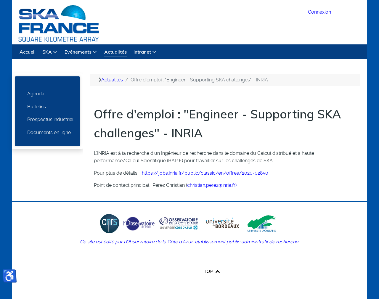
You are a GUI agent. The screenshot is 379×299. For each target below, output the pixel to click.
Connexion (319, 12)
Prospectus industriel (50, 119)
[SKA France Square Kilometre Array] (156, 22)
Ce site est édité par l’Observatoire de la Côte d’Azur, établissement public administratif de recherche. (189, 242)
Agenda (35, 94)
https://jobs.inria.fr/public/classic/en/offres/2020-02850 (205, 173)
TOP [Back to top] (212, 271)
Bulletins (36, 107)
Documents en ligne (49, 132)
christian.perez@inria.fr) (212, 185)
